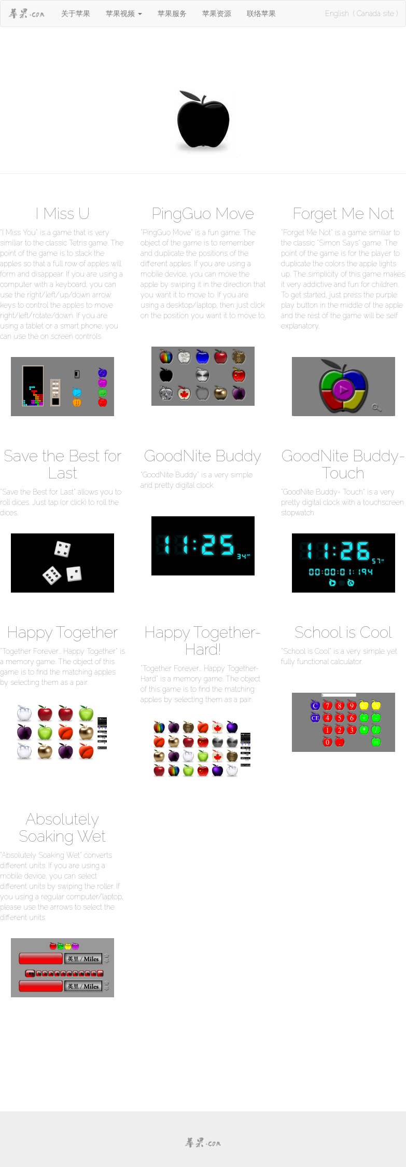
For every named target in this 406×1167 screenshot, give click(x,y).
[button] (124, 13)
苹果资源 (216, 13)
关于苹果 (75, 13)
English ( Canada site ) (361, 13)
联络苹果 (261, 13)
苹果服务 (172, 13)
